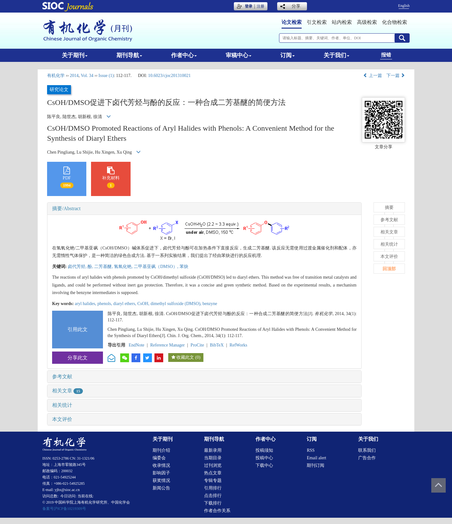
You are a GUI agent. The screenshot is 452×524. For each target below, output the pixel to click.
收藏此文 (185, 357)
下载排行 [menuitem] (213, 503)
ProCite (197, 345)
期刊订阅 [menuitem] (315, 465)
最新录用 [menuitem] (213, 450)
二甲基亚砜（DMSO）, (156, 266)
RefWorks (238, 345)
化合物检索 (394, 22)
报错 (386, 54)
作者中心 (184, 55)
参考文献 (62, 376)
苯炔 (184, 266)
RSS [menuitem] (311, 450)
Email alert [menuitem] (316, 458)
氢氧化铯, (124, 266)
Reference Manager (167, 345)
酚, (91, 266)
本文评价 (62, 419)
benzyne (209, 303)
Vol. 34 (87, 75)
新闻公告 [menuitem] (161, 488)
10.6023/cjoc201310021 (169, 75)
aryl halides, (86, 303)
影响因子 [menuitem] (161, 473)
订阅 (287, 55)
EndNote (136, 345)
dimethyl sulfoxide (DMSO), (176, 303)
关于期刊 (75, 55)
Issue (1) (106, 75)
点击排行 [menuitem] (213, 495)
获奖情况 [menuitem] (161, 480)
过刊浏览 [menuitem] (213, 465)
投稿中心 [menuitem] (264, 458)
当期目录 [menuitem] (213, 458)
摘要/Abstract (66, 208)
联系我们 (367, 450)
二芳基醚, (104, 266)
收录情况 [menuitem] (161, 465)
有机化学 (56, 75)
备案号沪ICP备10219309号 (64, 508)
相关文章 (67, 390)
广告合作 (367, 458)
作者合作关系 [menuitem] (217, 510)
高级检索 (367, 22)
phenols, (105, 303)
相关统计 (62, 405)
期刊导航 (129, 55)
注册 (260, 6)
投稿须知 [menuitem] (264, 450)
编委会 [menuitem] (159, 458)
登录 (248, 6)
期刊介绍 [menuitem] (161, 450)
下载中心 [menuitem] (264, 465)
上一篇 (372, 75)
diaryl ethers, (125, 303)
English (404, 5)
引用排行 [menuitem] (213, 488)
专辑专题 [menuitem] (213, 480)
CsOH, (143, 303)
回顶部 (389, 268)
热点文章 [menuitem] (213, 473)
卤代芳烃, (78, 266)
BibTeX (217, 345)
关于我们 (336, 55)
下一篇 (395, 75)
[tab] (204, 209)
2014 (74, 75)
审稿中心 (238, 55)
